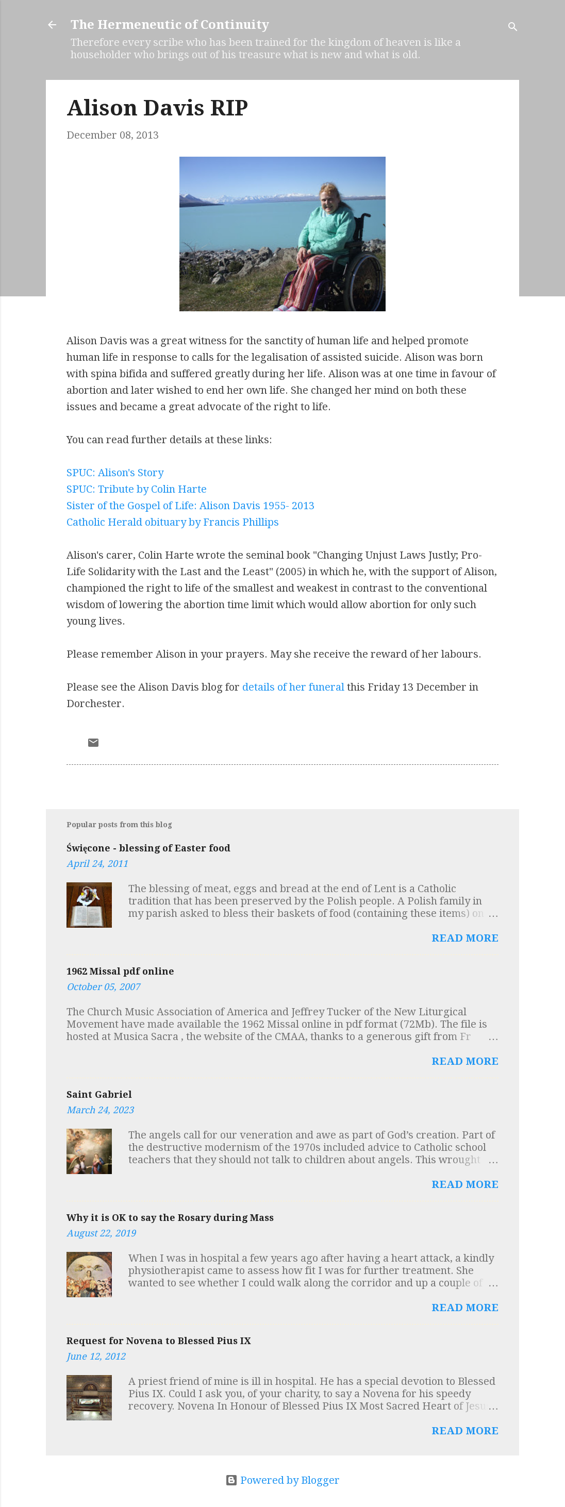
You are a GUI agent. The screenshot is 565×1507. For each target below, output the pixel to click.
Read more (464, 938)
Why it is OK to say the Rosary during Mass (170, 1217)
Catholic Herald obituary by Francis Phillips (173, 522)
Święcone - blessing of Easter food (148, 848)
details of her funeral (293, 687)
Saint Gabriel (99, 1094)
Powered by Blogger (282, 1480)
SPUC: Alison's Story (115, 472)
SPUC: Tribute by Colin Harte (137, 489)
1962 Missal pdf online (120, 971)
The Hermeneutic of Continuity (170, 25)
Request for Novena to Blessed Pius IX (159, 1340)
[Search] (513, 28)
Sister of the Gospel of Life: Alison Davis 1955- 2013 (190, 505)
